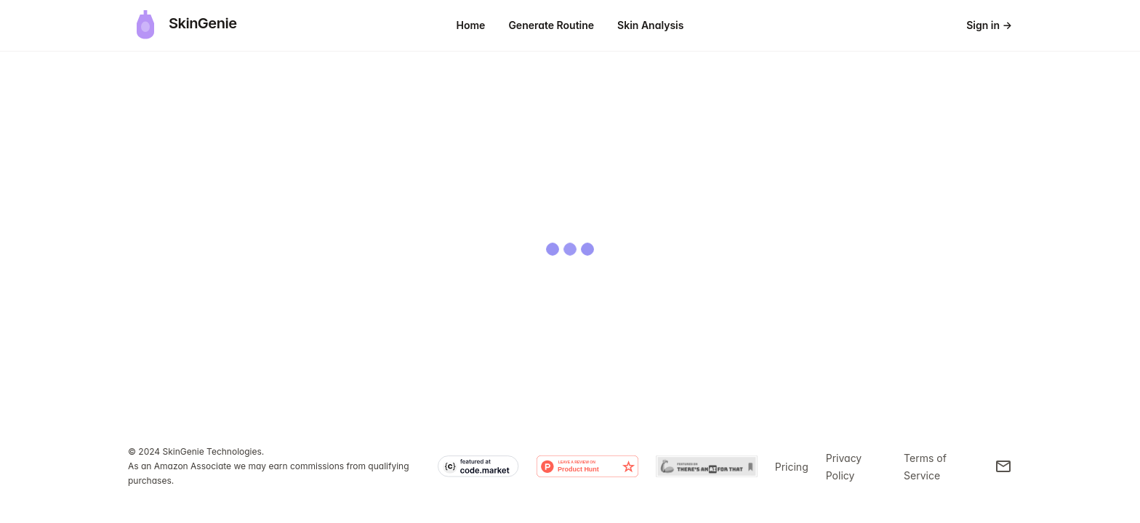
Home (471, 25)
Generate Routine (551, 25)
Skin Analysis (650, 25)
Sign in (989, 25)
